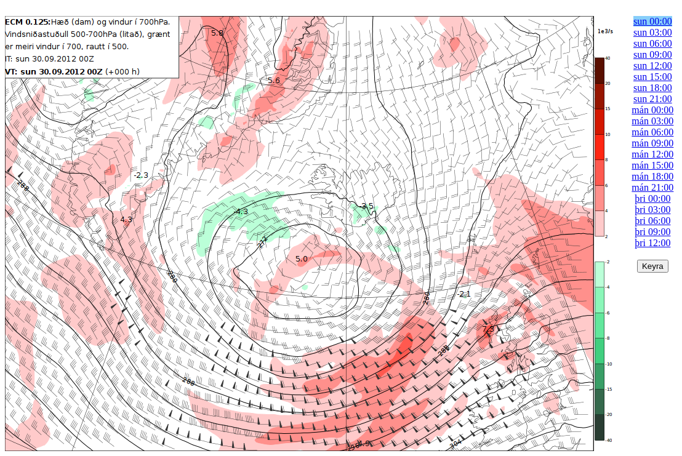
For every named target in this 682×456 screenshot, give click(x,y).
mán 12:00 (652, 154)
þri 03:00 (652, 209)
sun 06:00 (652, 43)
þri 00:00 (652, 198)
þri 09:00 (652, 231)
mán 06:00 (652, 132)
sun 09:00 (652, 54)
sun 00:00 (652, 21)
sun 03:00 (652, 32)
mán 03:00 (652, 121)
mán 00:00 (652, 110)
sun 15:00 (652, 76)
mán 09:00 (652, 143)
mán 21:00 (652, 187)
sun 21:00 (652, 99)
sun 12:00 (652, 65)
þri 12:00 (652, 243)
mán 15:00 (652, 165)
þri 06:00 (652, 220)
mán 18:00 (652, 176)
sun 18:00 (652, 87)
